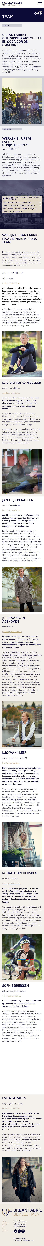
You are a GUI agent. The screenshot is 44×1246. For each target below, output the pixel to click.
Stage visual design (12, 212)
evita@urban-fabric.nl (11, 1108)
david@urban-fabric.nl (11, 393)
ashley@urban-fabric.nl (11, 283)
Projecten (5, 1223)
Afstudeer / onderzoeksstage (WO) (20, 209)
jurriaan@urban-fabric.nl (12, 632)
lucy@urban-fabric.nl (10, 763)
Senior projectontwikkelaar (17, 202)
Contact (5, 1231)
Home (4, 1221)
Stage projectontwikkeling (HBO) (19, 205)
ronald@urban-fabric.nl (11, 884)
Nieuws (4, 1225)
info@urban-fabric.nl (19, 1224)
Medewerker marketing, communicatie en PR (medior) (21, 198)
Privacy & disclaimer (19, 1238)
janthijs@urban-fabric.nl (12, 510)
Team (3, 1229)
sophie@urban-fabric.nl (11, 996)
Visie (3, 1227)
